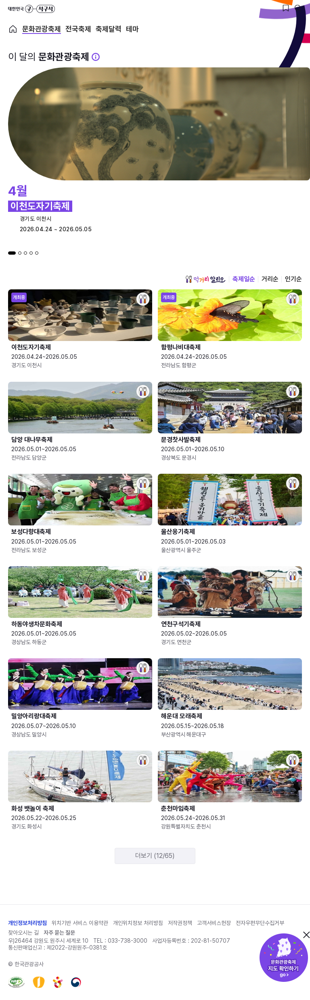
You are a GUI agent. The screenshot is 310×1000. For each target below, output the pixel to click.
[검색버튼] (298, 8)
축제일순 (243, 279)
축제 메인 (13, 29)
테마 (132, 29)
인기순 (293, 279)
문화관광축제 (41, 29)
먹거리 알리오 (205, 279)
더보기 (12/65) (155, 856)
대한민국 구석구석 (31, 9)
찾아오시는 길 (23, 932)
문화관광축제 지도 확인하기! (284, 957)
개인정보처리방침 (27, 923)
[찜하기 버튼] (286, 8)
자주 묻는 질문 (59, 932)
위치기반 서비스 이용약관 (80, 923)
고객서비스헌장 (214, 923)
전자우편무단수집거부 (260, 923)
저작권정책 (180, 923)
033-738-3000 (127, 940)
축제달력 (108, 29)
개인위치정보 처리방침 (138, 923)
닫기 (306, 934)
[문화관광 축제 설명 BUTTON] (95, 56)
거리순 (270, 279)
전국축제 (78, 29)
